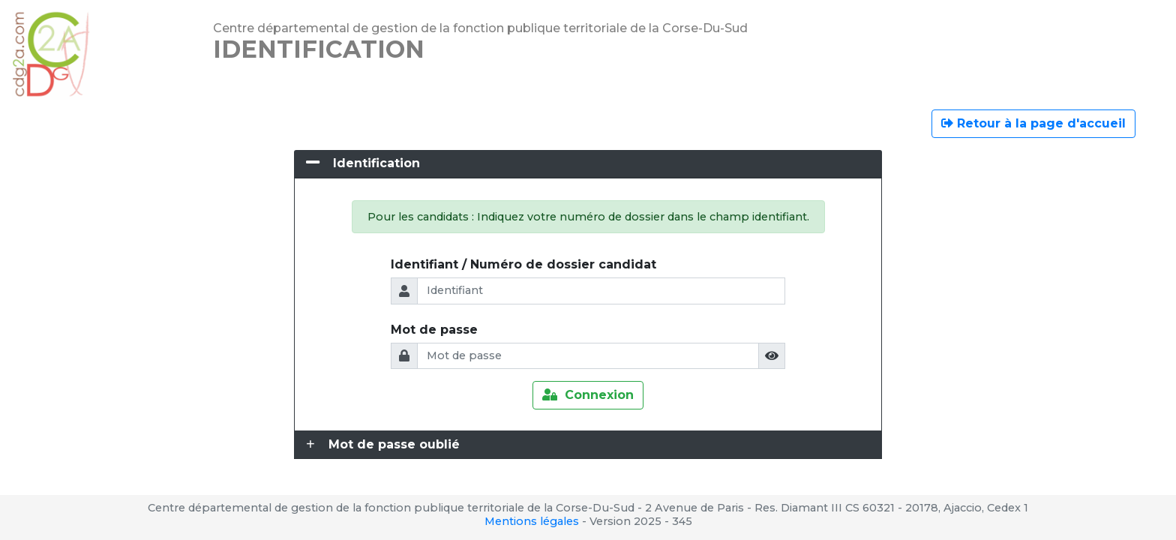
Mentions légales (531, 521)
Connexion (588, 395)
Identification (376, 163)
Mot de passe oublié (394, 444)
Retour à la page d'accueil (1033, 123)
